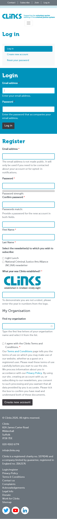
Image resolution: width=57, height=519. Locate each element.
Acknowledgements (13, 488)
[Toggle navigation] (28, 23)
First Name (8, 230)
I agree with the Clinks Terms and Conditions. (24, 346)
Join (37, 3)
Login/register (10, 470)
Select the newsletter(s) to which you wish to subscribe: (27, 250)
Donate (6, 495)
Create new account (17, 54)
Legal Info (7, 491)
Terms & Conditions (13, 477)
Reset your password (18, 60)
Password (7, 102)
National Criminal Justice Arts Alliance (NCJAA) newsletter (26, 264)
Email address (10, 83)
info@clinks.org (10, 450)
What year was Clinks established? (21, 271)
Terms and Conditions (19, 351)
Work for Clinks (10, 499)
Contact (11, 3)
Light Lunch (12, 258)
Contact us (8, 481)
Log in (47, 3)
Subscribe (25, 3)
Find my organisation (14, 319)
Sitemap (7, 502)
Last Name (8, 242)
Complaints (8, 484)
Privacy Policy (34, 373)
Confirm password (12, 197)
